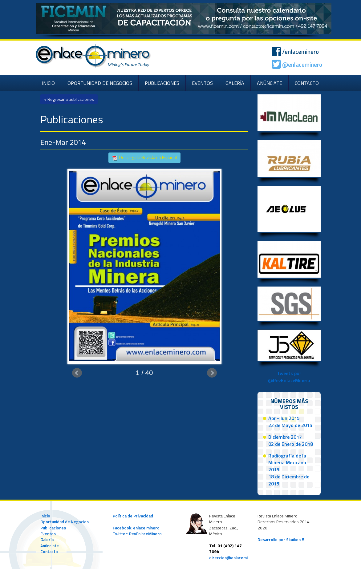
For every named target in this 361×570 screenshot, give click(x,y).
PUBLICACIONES (162, 83)
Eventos (48, 534)
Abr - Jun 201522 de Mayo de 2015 (290, 421)
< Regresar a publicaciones (69, 99)
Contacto (49, 551)
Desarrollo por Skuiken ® (281, 539)
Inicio (45, 516)
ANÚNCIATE (269, 83)
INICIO (48, 83)
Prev (77, 373)
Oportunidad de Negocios (64, 522)
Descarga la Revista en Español (144, 157)
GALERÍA (234, 83)
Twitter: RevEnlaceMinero (137, 534)
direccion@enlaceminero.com (237, 558)
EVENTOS (202, 83)
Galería (47, 539)
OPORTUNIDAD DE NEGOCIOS (99, 83)
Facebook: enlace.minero (136, 528)
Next (212, 373)
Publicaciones (53, 528)
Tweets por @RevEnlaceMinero (289, 377)
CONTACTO (307, 83)
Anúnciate (49, 546)
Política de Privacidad (133, 516)
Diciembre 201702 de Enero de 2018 (290, 440)
